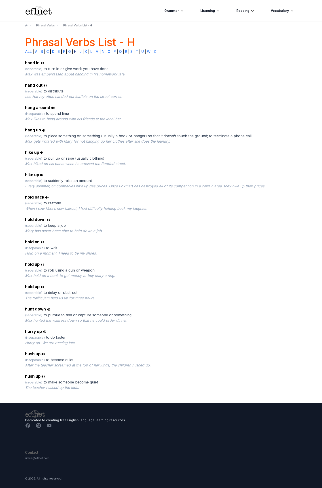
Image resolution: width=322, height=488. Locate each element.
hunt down (37, 309)
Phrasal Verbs (45, 25)
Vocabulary (282, 11)
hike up (34, 152)
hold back (37, 197)
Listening (210, 11)
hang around (40, 107)
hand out (36, 85)
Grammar (174, 11)
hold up (34, 264)
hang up (35, 130)
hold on (34, 242)
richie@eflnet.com (37, 458)
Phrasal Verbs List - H (77, 25)
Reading (245, 11)
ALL (28, 51)
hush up (35, 353)
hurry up (35, 331)
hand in (34, 62)
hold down (37, 219)
